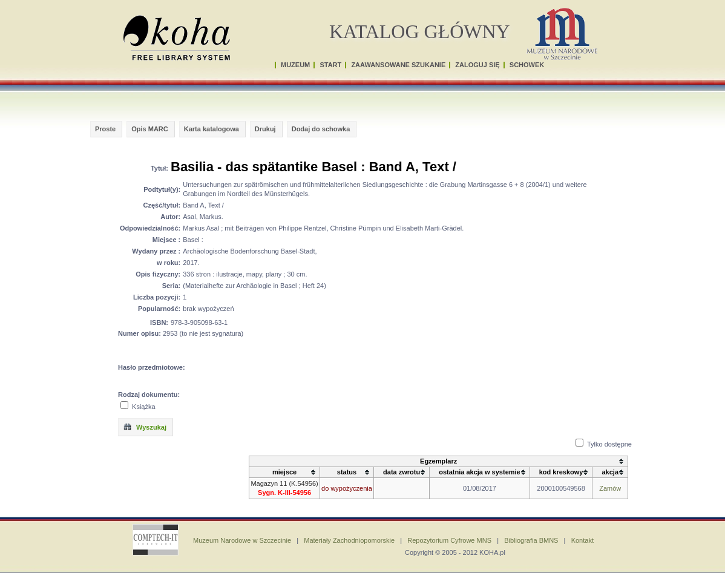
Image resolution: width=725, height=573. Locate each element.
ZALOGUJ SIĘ (477, 64)
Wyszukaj (144, 426)
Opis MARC (149, 129)
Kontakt (582, 540)
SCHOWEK (527, 64)
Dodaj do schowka (321, 129)
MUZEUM (295, 64)
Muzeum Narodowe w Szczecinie (242, 540)
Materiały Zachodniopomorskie (349, 540)
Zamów (610, 488)
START (330, 64)
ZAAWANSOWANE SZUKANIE (398, 64)
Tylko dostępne (609, 444)
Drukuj (265, 129)
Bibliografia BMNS (531, 540)
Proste (105, 129)
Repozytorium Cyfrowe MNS (449, 540)
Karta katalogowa (211, 129)
